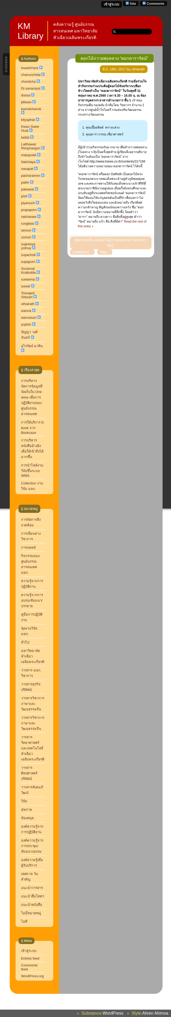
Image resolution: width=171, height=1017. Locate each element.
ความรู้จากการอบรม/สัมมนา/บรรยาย (32, 600)
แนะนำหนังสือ (31, 905)
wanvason (29, 318)
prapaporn (29, 210)
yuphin (26, 324)
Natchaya (28, 162)
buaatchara (29, 68)
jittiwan (26, 102)
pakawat (27, 189)
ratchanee (28, 217)
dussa (25, 95)
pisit (24, 196)
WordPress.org (32, 976)
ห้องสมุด (27, 818)
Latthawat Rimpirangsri (30, 146)
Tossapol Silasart (28, 295)
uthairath (28, 304)
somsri (26, 237)
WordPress (112, 1013)
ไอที (24, 921)
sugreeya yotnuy (28, 246)
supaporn (28, 262)
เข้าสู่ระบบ (111, 4)
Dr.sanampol (30, 88)
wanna (26, 311)
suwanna (28, 279)
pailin (25, 182)
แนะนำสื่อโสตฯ (32, 896)
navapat (27, 169)
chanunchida (31, 75)
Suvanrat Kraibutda (28, 270)
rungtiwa (27, 223)
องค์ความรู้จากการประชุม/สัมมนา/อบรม (32, 845)
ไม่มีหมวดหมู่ (31, 913)
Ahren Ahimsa (155, 1013)
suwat (25, 286)
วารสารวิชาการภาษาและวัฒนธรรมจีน (32, 723)
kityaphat (28, 120)
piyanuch (28, 203)
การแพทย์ (28, 547)
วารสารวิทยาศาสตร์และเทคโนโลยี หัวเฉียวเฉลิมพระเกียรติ (33, 748)
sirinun (26, 230)
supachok (28, 255)
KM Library (30, 31)
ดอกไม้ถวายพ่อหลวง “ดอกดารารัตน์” (114, 58)
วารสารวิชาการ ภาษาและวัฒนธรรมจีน (32, 703)
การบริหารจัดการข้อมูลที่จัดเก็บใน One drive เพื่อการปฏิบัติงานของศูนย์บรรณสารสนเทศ (31, 397)
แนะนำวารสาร (32, 888)
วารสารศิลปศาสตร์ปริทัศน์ (29, 773)
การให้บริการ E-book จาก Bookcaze (33, 427)
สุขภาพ (26, 810)
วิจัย (24, 801)
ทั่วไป (25, 642)
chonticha (28, 81)
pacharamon (30, 176)
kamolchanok (31, 109)
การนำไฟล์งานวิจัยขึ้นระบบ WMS (32, 470)
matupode (28, 155)
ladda (25, 137)
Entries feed (30, 958)
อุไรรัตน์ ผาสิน (32, 346)
